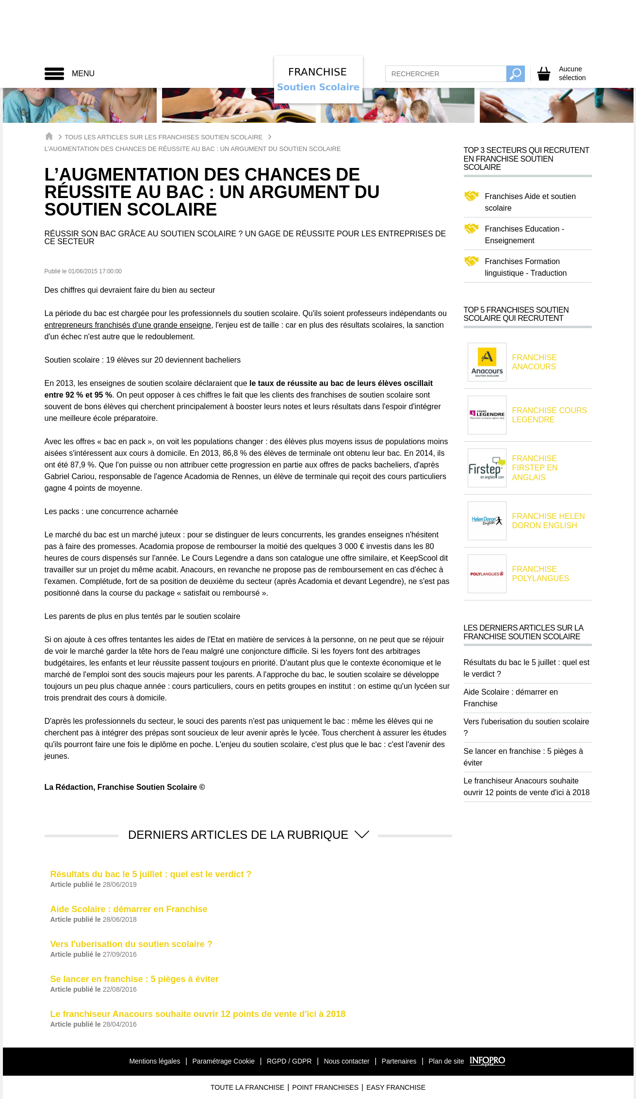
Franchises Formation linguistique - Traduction (526, 267)
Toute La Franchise (247, 1087)
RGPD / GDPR (289, 1061)
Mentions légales (154, 1061)
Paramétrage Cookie (224, 1061)
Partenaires (399, 1061)
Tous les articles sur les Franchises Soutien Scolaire (163, 137)
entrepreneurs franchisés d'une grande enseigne (128, 325)
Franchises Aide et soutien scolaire (530, 202)
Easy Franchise (395, 1087)
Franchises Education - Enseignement (525, 235)
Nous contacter (347, 1061)
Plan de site (446, 1061)
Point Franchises (325, 1087)
